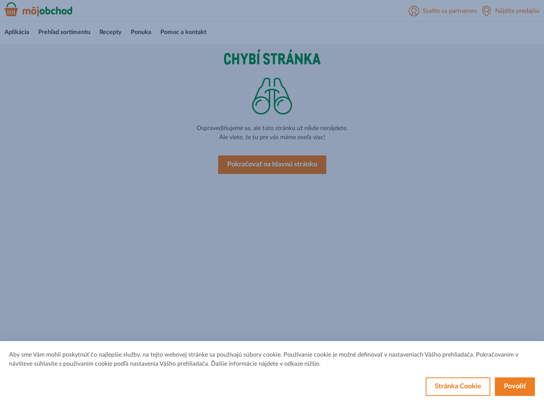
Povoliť (515, 386)
